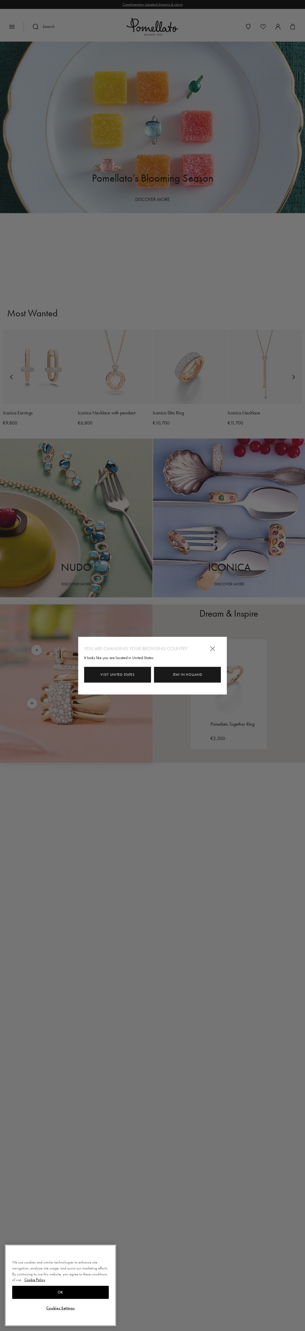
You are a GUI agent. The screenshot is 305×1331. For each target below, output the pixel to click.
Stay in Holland (187, 674)
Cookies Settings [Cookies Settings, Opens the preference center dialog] (60, 1308)
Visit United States (117, 674)
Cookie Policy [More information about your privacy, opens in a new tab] (34, 1279)
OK (60, 1292)
